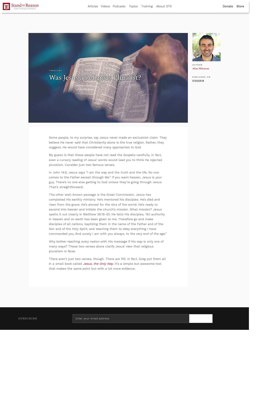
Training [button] (147, 6)
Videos (105, 6)
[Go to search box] (175, 6)
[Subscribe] (201, 318)
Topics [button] (133, 6)
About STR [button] (164, 6)
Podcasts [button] (119, 6)
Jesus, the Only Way (98, 263)
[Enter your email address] (131, 318)
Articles (93, 6)
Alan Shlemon (200, 68)
